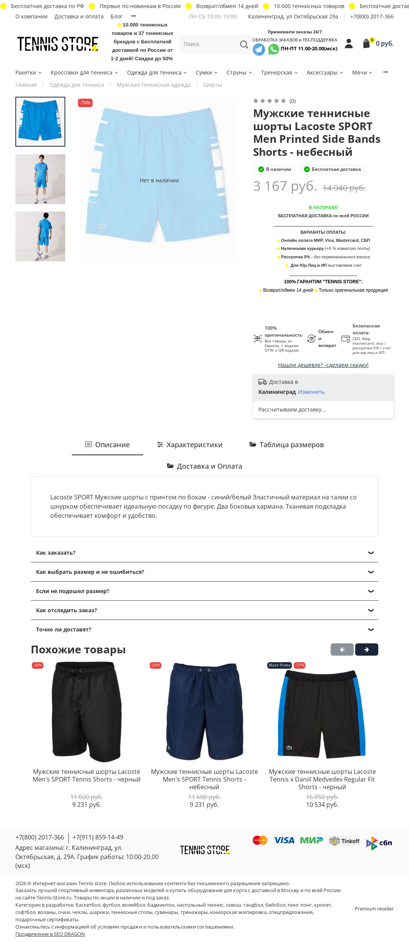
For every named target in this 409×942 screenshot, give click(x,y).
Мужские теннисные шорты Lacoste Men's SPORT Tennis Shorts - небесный (204, 779)
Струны (240, 72)
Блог (117, 16)
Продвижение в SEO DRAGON (50, 934)
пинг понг (300, 905)
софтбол (25, 912)
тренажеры (194, 912)
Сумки (207, 72)
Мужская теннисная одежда (153, 84)
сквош (233, 905)
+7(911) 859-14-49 (98, 837)
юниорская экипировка (238, 912)
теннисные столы (131, 912)
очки (64, 912)
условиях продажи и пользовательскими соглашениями (165, 927)
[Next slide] (40, 254)
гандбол (253, 905)
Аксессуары (325, 72)
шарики (99, 912)
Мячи (363, 72)
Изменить (311, 391)
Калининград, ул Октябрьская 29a (293, 16)
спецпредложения (291, 912)
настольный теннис (200, 905)
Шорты (212, 84)
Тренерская (280, 72)
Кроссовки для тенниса (85, 72)
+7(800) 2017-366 (372, 16)
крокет (322, 905)
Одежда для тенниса (157, 72)
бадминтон (160, 905)
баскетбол (88, 905)
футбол (111, 905)
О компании (31, 16)
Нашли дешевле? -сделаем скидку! (323, 365)
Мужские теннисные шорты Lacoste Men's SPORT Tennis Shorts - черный (87, 776)
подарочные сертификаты (46, 919)
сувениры (166, 912)
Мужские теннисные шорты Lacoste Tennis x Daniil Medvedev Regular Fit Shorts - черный (322, 779)
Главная (26, 84)
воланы (47, 912)
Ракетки (29, 72)
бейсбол (275, 905)
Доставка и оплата (79, 16)
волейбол (133, 905)
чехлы (79, 912)
